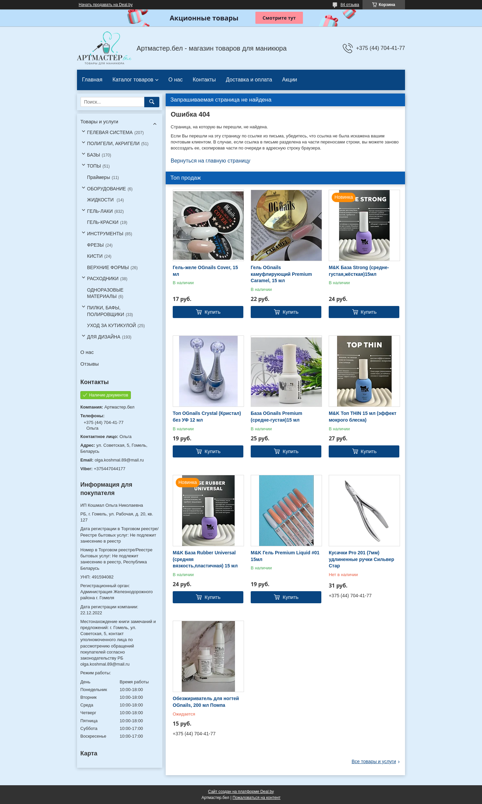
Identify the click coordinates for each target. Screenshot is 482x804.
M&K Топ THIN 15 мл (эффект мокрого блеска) (362, 417)
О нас (175, 79)
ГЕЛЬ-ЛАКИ (100, 211)
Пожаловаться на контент (256, 797)
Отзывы (89, 364)
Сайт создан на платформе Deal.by (241, 791)
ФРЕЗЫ (95, 245)
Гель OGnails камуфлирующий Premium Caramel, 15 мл (281, 274)
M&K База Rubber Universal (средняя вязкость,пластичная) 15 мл (205, 559)
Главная (92, 79)
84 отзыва (349, 4)
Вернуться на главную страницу (210, 161)
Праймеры (98, 177)
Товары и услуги (99, 121)
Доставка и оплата (249, 79)
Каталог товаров (132, 79)
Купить (212, 312)
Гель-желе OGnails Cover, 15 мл (205, 271)
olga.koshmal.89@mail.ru (119, 459)
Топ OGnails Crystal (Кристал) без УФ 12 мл (207, 417)
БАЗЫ (93, 155)
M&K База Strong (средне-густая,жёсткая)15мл (359, 271)
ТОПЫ (94, 166)
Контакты (204, 79)
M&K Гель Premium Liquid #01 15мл (285, 556)
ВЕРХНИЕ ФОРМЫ (108, 267)
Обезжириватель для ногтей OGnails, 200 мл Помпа (206, 702)
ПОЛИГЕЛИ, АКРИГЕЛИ (113, 143)
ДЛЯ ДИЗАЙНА (103, 336)
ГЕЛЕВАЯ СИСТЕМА (110, 132)
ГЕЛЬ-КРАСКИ (102, 222)
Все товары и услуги (373, 761)
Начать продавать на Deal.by (106, 4)
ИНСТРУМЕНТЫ (105, 233)
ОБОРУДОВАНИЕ (106, 188)
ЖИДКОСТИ (101, 199)
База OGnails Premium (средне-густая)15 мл (276, 417)
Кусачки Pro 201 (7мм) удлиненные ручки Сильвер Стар (361, 559)
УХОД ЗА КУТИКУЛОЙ (111, 325)
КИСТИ (94, 256)
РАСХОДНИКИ (102, 278)
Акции (289, 79)
